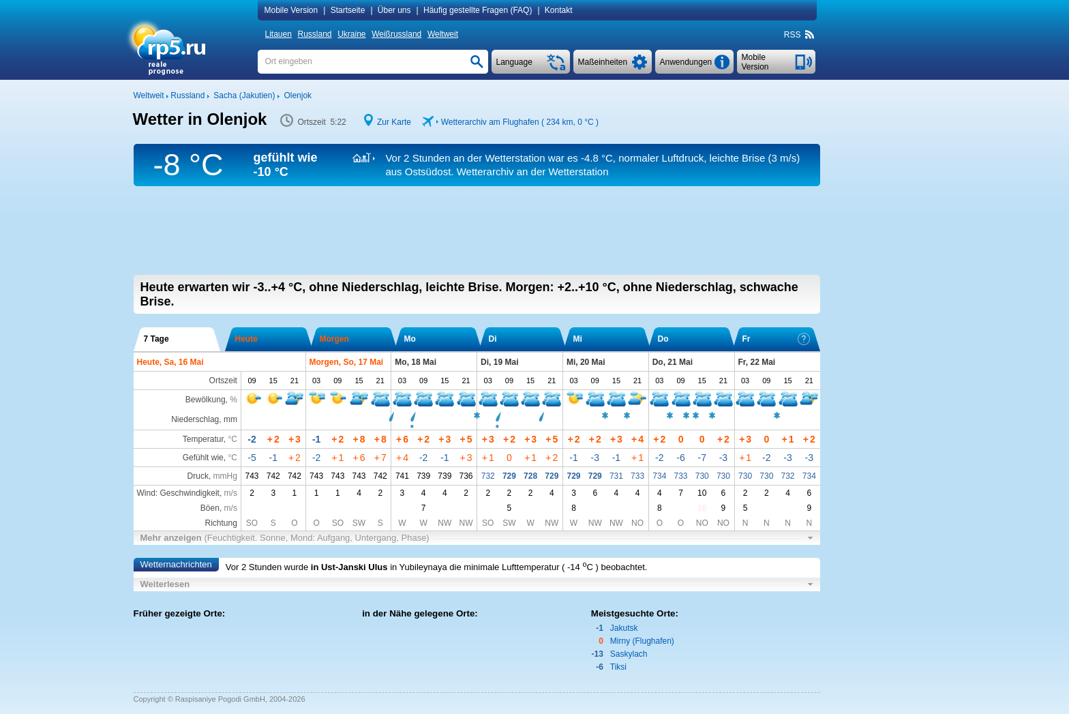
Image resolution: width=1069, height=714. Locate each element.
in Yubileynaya (418, 567)
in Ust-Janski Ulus (349, 567)
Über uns (394, 10)
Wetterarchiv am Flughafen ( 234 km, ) (520, 122)
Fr (776, 339)
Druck (198, 476)
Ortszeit (223, 380)
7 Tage (156, 339)
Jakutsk (624, 628)
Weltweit (442, 34)
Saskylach (629, 654)
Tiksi (618, 667)
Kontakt (559, 10)
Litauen (278, 34)
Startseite (348, 10)
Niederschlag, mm (204, 419)
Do (663, 339)
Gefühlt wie (203, 457)
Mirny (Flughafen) (642, 641)
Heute (246, 339)
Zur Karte (394, 122)
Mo (410, 339)
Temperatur (203, 439)
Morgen (334, 339)
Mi (577, 339)
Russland (315, 34)
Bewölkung (205, 399)
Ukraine (351, 34)
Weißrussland (396, 34)
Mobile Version (291, 10)
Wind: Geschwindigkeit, (187, 493)
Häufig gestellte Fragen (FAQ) (477, 10)
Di (493, 339)
